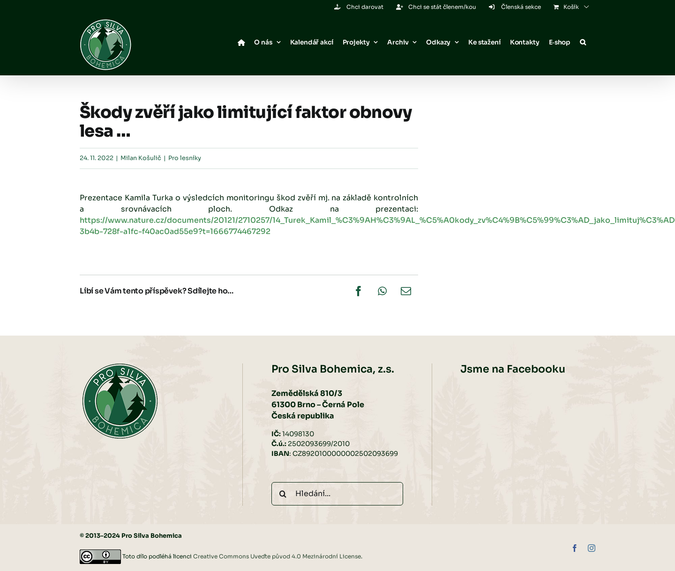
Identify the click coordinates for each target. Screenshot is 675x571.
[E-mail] (406, 291)
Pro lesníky (184, 158)
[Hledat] (283, 493)
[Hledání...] (337, 493)
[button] (583, 43)
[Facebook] (358, 291)
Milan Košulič (140, 158)
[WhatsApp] (382, 291)
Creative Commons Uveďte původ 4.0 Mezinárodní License (277, 556)
